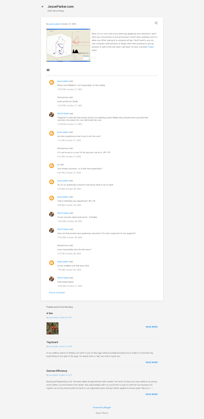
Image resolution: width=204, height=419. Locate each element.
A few (49, 313)
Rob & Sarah (63, 113)
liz (58, 164)
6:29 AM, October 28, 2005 (69, 189)
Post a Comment (57, 292)
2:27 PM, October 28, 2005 (69, 253)
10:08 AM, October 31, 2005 (69, 286)
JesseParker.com (61, 7)
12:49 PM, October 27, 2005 (69, 124)
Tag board (52, 342)
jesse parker (62, 81)
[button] (156, 23)
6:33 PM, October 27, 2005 (69, 156)
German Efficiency (56, 370)
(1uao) (151, 47)
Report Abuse (102, 413)
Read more (152, 327)
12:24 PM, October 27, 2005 (69, 105)
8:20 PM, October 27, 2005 (69, 173)
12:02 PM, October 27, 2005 (69, 89)
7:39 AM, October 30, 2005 (69, 270)
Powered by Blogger (102, 407)
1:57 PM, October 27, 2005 (69, 140)
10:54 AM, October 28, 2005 (69, 237)
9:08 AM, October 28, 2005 (69, 205)
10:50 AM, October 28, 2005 (69, 221)
